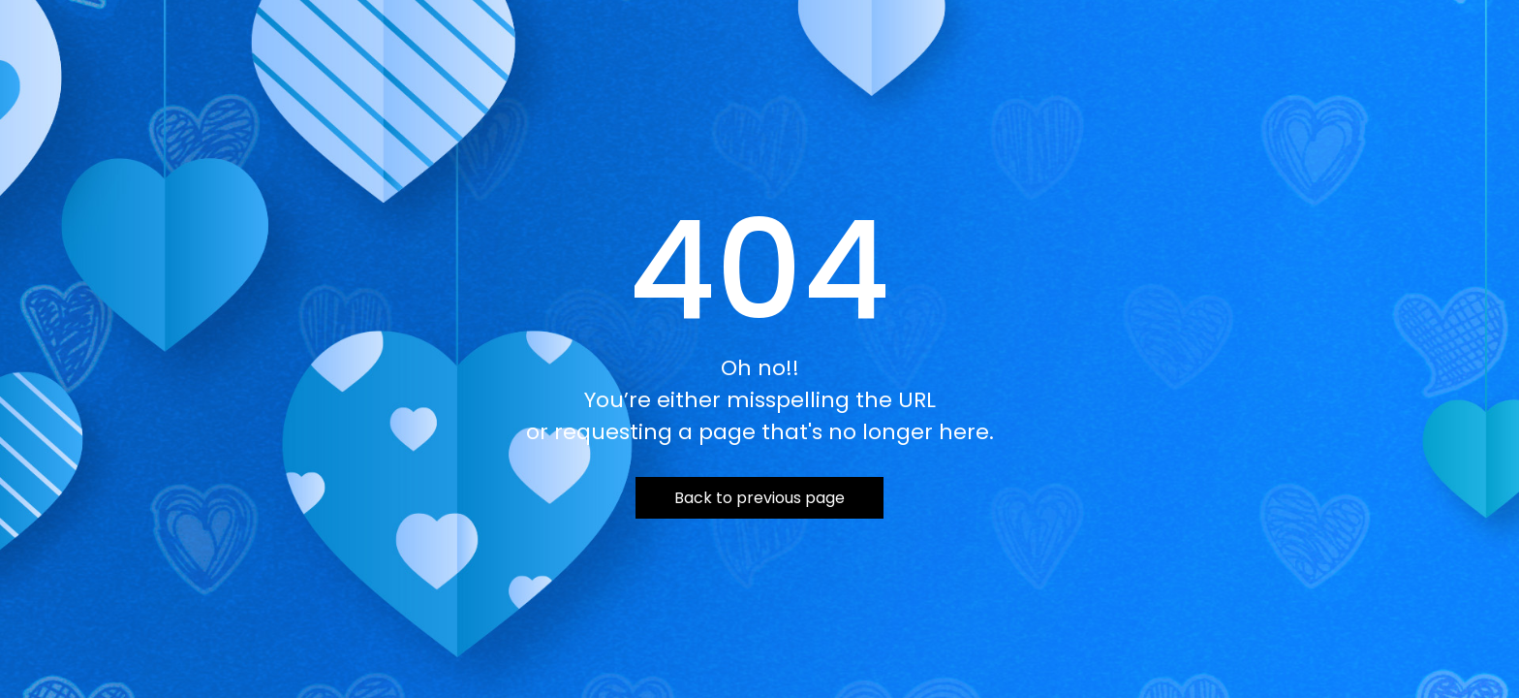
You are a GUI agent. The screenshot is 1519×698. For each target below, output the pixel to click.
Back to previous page (759, 498)
